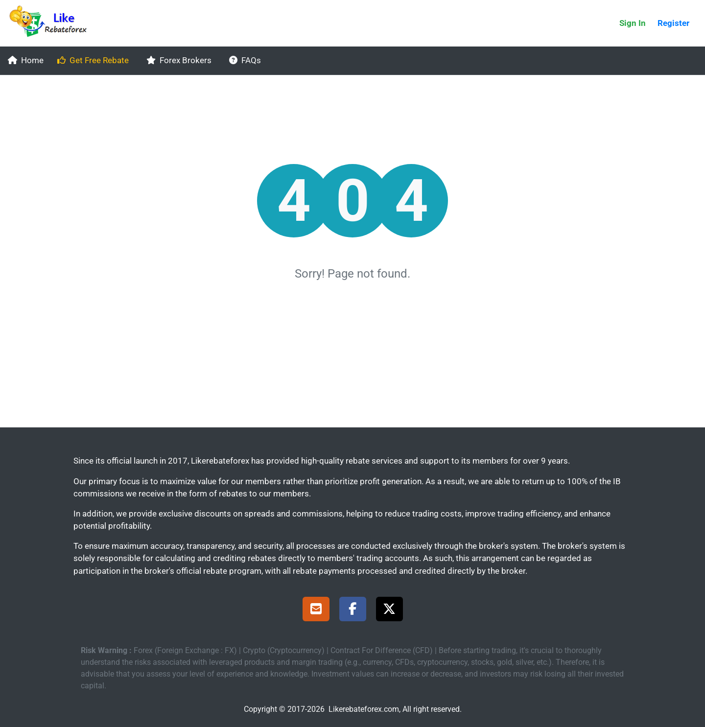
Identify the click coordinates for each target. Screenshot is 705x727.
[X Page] (389, 610)
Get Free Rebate (93, 60)
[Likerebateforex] (52, 23)
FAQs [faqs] (245, 60)
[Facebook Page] (352, 610)
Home (26, 60)
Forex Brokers (179, 60)
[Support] (316, 610)
